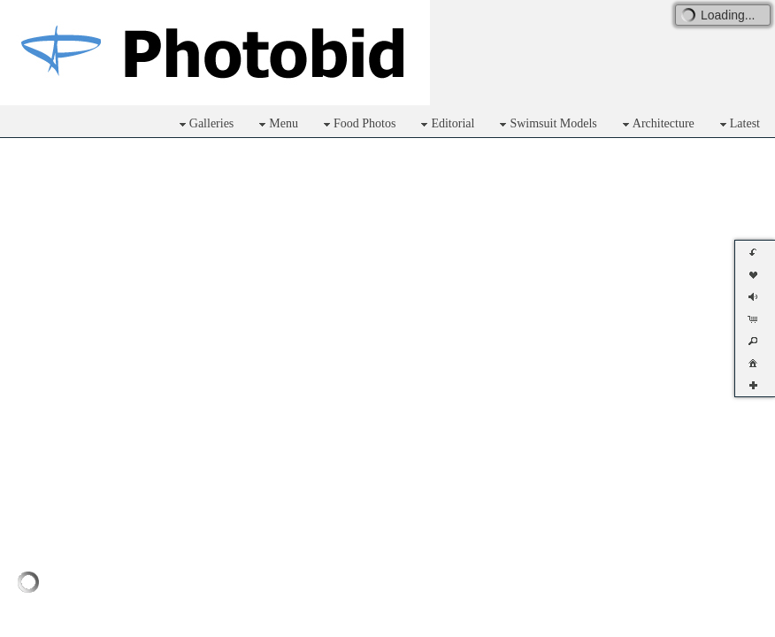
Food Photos (357, 124)
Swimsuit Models (545, 124)
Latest (738, 124)
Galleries (204, 124)
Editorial (445, 124)
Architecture (656, 124)
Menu (276, 124)
